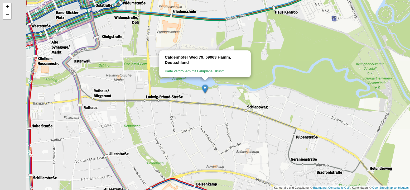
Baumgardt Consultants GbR (331, 187)
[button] (205, 89)
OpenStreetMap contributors (390, 187)
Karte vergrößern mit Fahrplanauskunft (194, 71)
